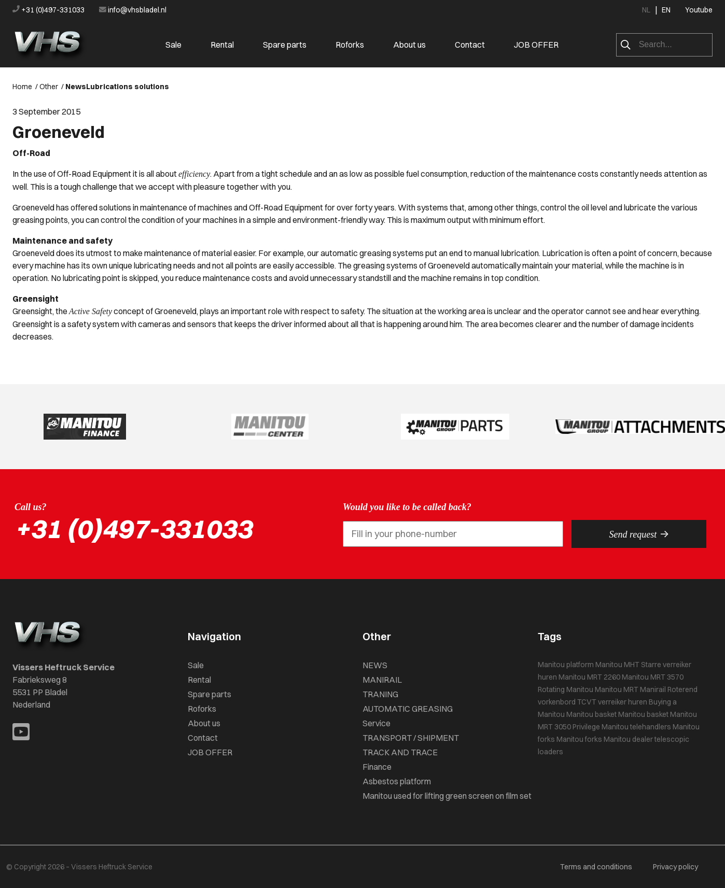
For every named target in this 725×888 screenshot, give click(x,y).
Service (376, 723)
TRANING (380, 694)
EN (666, 10)
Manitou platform (566, 664)
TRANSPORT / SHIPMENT (410, 737)
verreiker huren (622, 702)
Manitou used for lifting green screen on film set (447, 796)
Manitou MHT (617, 664)
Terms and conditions (596, 866)
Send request (639, 534)
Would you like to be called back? (407, 507)
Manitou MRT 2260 (589, 677)
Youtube (699, 10)
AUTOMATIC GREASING (407, 708)
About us (409, 44)
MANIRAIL (382, 679)
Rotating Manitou (565, 689)
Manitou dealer (628, 739)
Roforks (350, 44)
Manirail (653, 689)
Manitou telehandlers (636, 726)
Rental (222, 44)
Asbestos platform (396, 781)
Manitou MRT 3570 (653, 677)
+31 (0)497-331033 (49, 10)
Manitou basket (591, 714)
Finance (377, 767)
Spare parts (284, 44)
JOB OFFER (536, 44)
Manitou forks (579, 739)
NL (646, 10)
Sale (173, 44)
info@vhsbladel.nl (132, 10)
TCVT (586, 702)
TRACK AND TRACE (400, 752)
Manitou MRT (616, 689)
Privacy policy (675, 866)
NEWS (374, 665)
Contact (470, 44)
